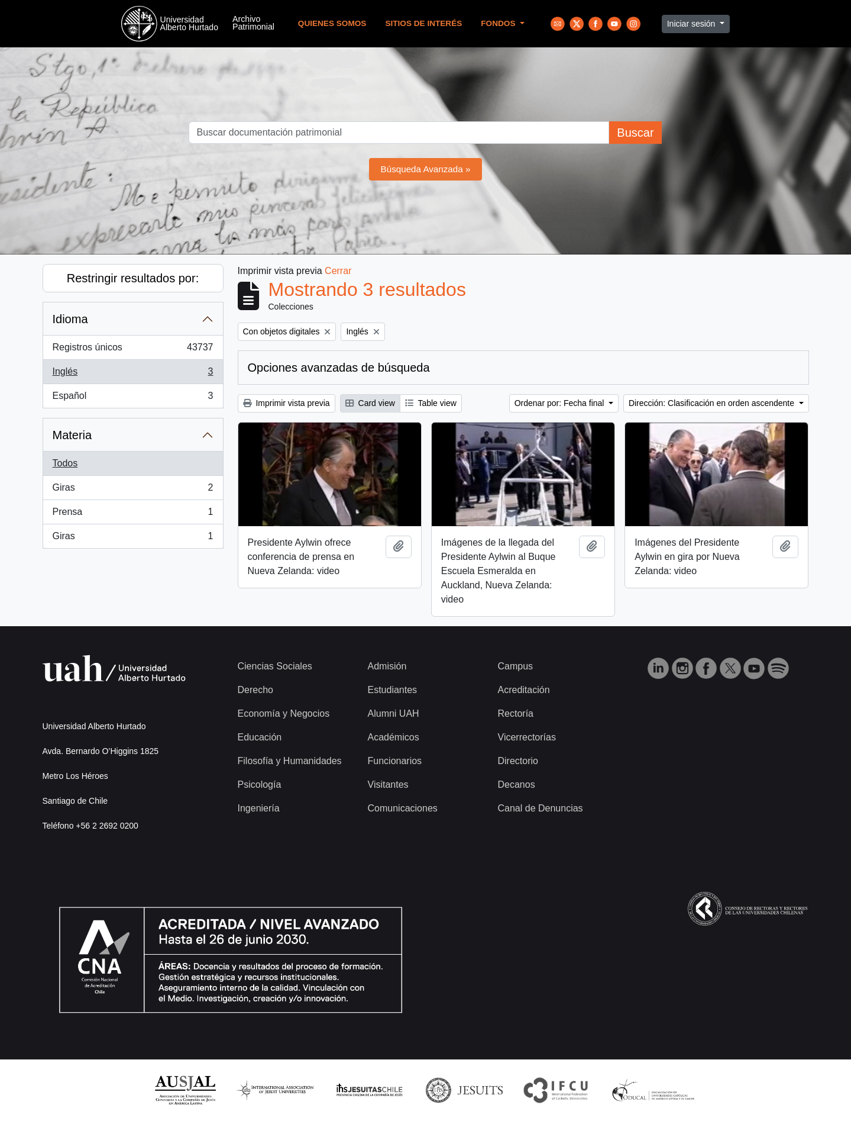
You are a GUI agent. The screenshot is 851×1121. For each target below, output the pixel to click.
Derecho (255, 690)
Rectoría (515, 713)
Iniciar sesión (692, 23)
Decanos (516, 784)
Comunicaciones (403, 808)
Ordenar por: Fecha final (561, 403)
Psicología (259, 784)
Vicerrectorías (527, 737)
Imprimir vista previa (286, 403)
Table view (431, 403)
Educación (260, 737)
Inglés (132, 374)
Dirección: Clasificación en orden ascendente (713, 403)
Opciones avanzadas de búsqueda (339, 367)
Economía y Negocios (284, 713)
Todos (65, 463)
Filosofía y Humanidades (290, 761)
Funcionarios (395, 761)
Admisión (387, 666)
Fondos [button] (499, 23)
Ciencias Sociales (275, 666)
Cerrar (338, 271)
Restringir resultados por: (133, 278)
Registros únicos (132, 349)
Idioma (70, 319)
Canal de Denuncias (540, 808)
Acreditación (524, 690)
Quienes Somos (332, 23)
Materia (72, 435)
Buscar (635, 132)
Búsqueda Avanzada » (426, 169)
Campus (515, 666)
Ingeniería (259, 808)
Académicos (393, 737)
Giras (132, 490)
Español (132, 398)
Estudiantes (393, 690)
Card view (370, 403)
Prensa (132, 514)
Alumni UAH (393, 713)
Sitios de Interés (423, 23)
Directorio (518, 761)
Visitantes (388, 784)
